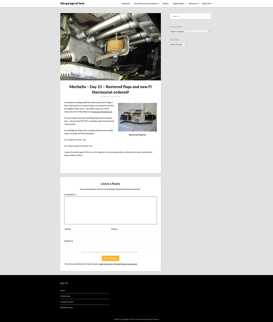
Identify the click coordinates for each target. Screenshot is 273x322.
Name (68, 229)
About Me (206, 3)
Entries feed (65, 296)
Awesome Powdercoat (102, 111)
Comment (70, 194)
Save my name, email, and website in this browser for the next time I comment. (111, 252)
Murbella (126, 3)
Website (68, 241)
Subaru (166, 3)
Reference (193, 3)
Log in (62, 290)
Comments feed (66, 302)
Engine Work (178, 3)
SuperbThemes (152, 319)
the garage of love (72, 3)
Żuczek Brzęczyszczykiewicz (146, 3)
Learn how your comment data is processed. (118, 264)
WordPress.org (66, 307)
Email (114, 229)
